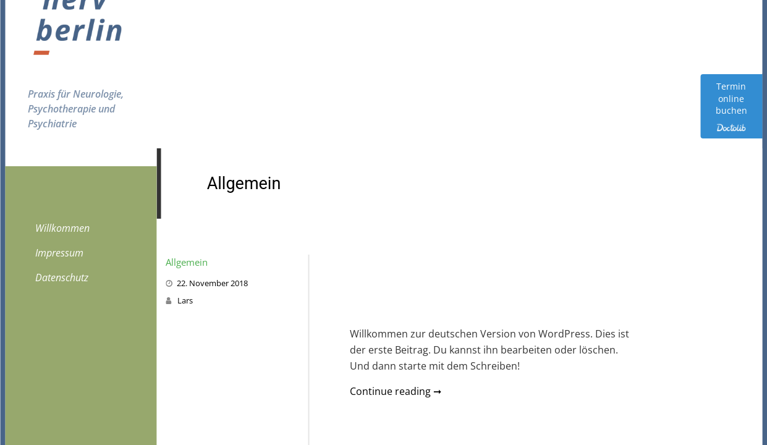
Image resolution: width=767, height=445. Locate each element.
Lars (185, 300)
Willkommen (62, 228)
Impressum (59, 253)
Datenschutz (61, 277)
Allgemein (187, 262)
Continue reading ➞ (395, 391)
